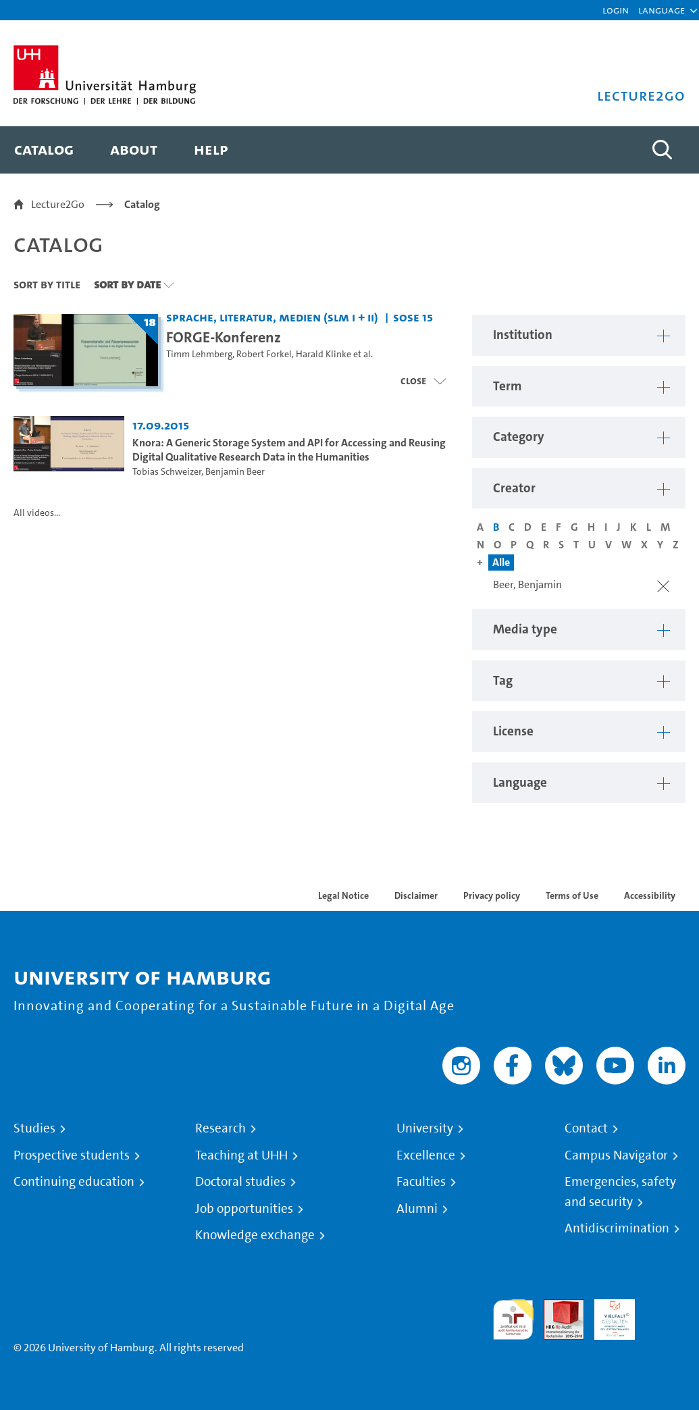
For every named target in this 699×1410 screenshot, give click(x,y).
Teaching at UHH (241, 1155)
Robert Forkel (264, 354)
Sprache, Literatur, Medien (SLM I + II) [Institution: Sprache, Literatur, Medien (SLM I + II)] (272, 317)
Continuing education (74, 1182)
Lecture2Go (57, 204)
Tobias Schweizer (166, 471)
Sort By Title (47, 284)
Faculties (421, 1182)
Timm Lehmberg (199, 354)
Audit (556, 1307)
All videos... (37, 512)
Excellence (425, 1155)
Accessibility (649, 895)
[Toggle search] (661, 150)
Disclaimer (416, 895)
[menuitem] (43, 150)
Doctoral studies (240, 1182)
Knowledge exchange (255, 1235)
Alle (501, 562)
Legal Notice (343, 895)
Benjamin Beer (235, 471)
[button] (661, 10)
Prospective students (72, 1155)
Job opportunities (244, 1209)
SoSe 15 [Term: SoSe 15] (413, 317)
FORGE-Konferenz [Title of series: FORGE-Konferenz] (223, 337)
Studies (34, 1128)
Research (220, 1128)
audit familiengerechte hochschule (513, 1320)
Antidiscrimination (617, 1228)
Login (615, 10)
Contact (586, 1128)
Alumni (417, 1209)
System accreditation (665, 1315)
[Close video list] (423, 381)
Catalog (142, 204)
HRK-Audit (607, 1315)
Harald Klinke (323, 354)
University (424, 1128)
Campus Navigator (616, 1155)
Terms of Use (572, 895)
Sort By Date (127, 284)
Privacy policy (491, 895)
